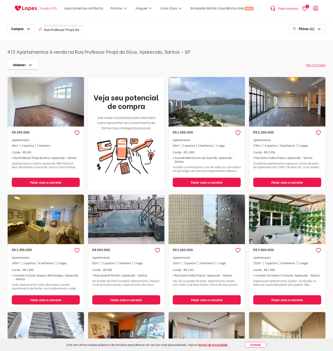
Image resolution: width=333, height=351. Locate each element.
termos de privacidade (213, 345)
